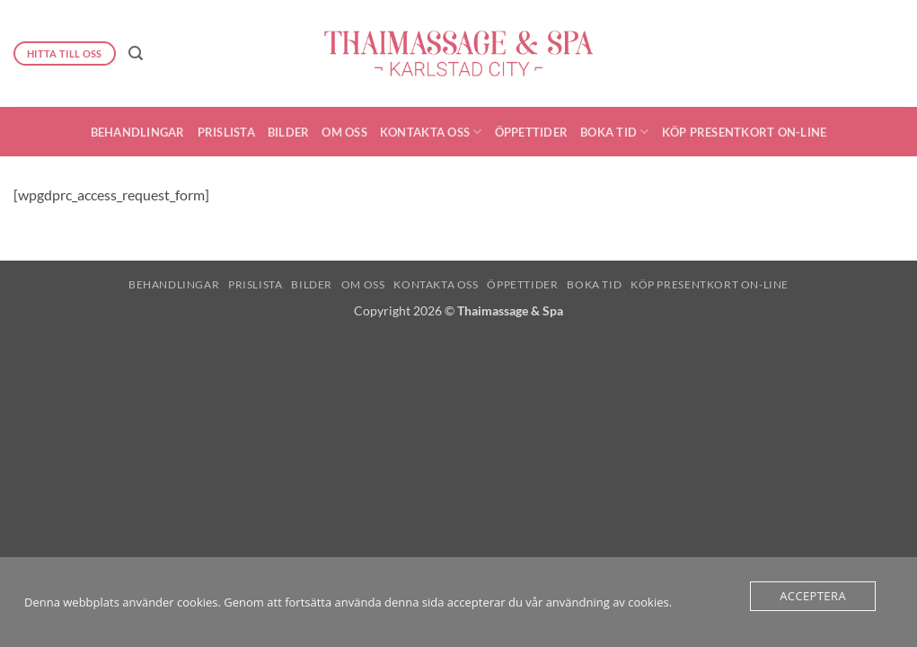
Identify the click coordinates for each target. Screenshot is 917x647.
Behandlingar (138, 132)
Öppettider (532, 132)
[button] (135, 53)
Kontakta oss (431, 131)
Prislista (226, 132)
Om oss (344, 132)
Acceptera (813, 596)
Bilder (289, 132)
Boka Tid (614, 131)
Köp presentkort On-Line (744, 132)
